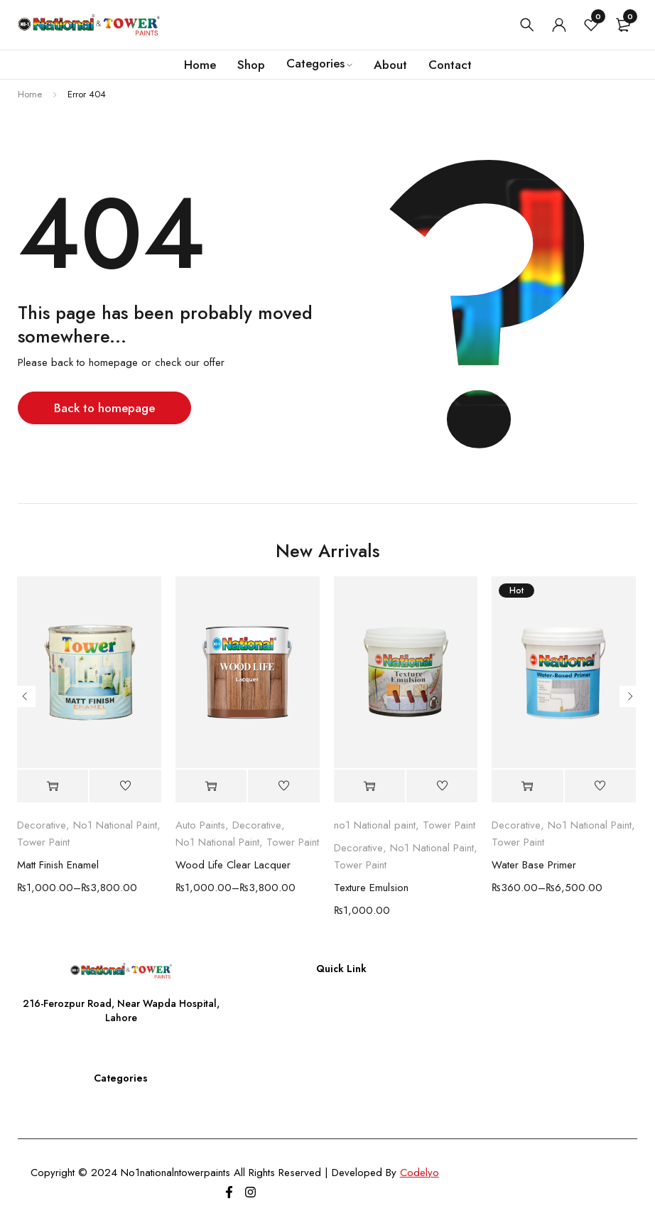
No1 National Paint (115, 825)
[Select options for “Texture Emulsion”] (369, 786)
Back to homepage (104, 407)
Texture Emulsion (371, 887)
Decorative (41, 825)
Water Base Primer (534, 865)
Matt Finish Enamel (58, 865)
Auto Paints (200, 825)
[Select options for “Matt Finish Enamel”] (52, 786)
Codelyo (419, 1172)
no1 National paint (375, 825)
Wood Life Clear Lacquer (233, 865)
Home (30, 94)
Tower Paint (43, 842)
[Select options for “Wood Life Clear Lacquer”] (211, 786)
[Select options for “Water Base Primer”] (527, 786)
